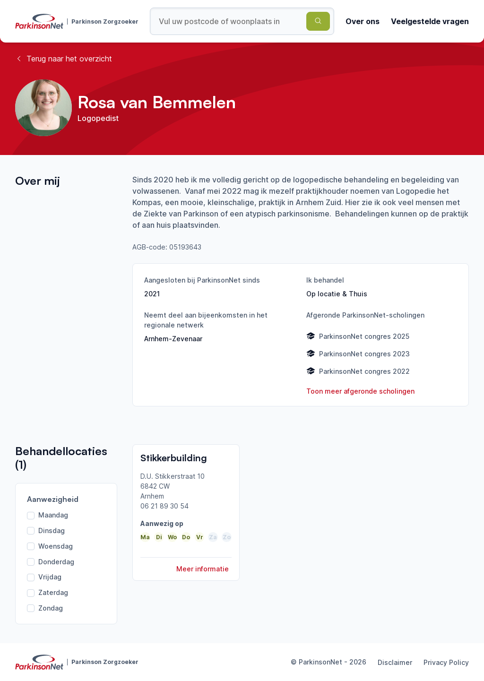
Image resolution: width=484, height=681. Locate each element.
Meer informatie (202, 569)
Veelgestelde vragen (430, 21)
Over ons (363, 21)
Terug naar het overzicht (63, 58)
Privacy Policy (446, 662)
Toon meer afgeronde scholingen (360, 391)
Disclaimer (395, 662)
